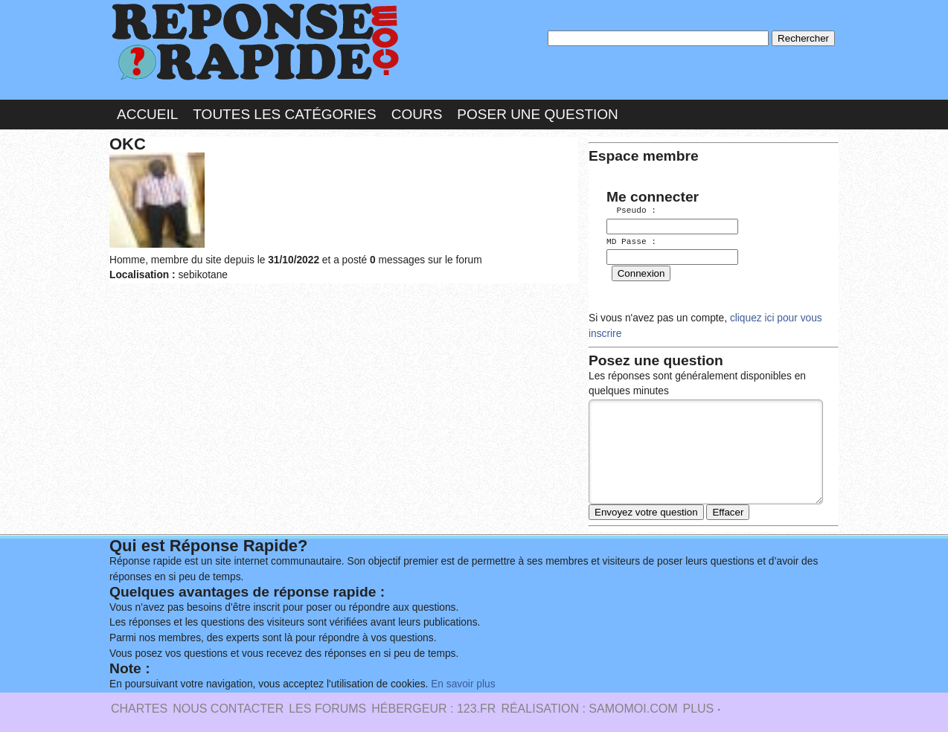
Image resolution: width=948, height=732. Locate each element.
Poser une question (537, 114)
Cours (417, 114)
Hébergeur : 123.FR (433, 705)
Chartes (139, 705)
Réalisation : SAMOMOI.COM (589, 705)
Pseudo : (631, 210)
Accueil (147, 114)
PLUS (698, 705)
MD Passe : (631, 241)
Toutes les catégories (284, 114)
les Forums (327, 705)
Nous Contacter (228, 705)
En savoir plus (463, 681)
